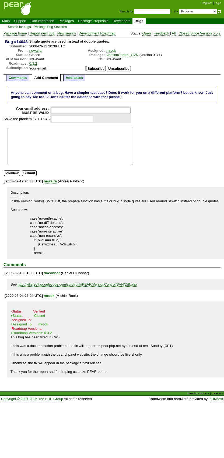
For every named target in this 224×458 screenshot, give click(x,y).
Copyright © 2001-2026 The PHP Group (32, 399)
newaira (35, 50)
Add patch (74, 78)
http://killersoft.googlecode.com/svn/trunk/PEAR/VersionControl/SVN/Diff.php (77, 284)
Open (146, 33)
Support (20, 21)
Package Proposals (93, 21)
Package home (15, 33)
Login (218, 3)
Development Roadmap (97, 33)
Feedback (161, 33)
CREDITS (217, 393)
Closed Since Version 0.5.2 (199, 33)
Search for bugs (19, 27)
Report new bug (42, 33)
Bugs (139, 21)
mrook (111, 50)
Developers (121, 21)
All (174, 33)
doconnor (52, 273)
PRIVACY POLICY (198, 393)
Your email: (38, 68)
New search (66, 33)
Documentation (42, 21)
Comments (18, 78)
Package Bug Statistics (50, 27)
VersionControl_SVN (122, 55)
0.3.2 (33, 63)
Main (6, 21)
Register (207, 3)
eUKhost (216, 399)
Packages (66, 21)
